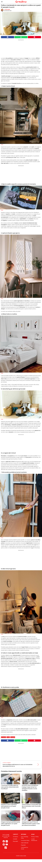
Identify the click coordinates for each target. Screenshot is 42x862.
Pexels (2, 144)
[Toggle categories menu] (2, 1)
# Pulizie (13, 737)
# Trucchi (3, 737)
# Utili (8, 737)
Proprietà (23, 845)
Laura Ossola (7, 9)
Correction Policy (25, 840)
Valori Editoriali (24, 842)
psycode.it (15, 841)
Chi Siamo (15, 836)
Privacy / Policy (35, 836)
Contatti (15, 839)
